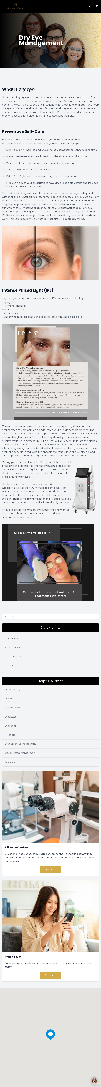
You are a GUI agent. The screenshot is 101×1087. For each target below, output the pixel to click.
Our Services (11, 639)
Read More (50, 869)
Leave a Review (13, 656)
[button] (2, 6)
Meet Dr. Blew (12, 647)
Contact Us (10, 665)
